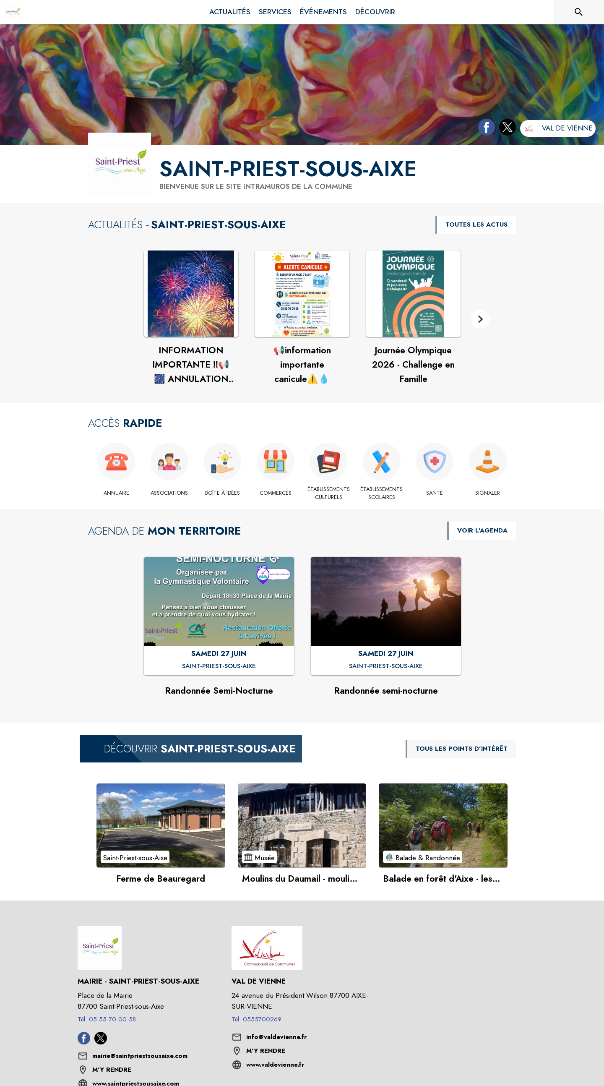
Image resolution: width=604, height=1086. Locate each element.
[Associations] (169, 493)
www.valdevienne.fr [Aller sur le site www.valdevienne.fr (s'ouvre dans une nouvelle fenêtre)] (275, 1064)
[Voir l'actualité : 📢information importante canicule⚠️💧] (302, 294)
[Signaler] (488, 493)
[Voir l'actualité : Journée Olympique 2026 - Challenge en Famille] (413, 294)
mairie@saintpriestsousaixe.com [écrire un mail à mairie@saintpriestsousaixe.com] (139, 1055)
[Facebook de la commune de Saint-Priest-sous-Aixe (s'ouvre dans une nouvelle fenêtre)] (484, 129)
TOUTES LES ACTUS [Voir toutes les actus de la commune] (476, 224)
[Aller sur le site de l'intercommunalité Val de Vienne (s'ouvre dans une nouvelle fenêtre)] (558, 128)
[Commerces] (275, 493)
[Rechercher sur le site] (578, 12)
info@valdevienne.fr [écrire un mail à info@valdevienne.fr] (276, 1037)
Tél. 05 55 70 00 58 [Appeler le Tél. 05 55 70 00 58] (107, 1019)
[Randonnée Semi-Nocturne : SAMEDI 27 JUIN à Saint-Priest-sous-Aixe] (219, 666)
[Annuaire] (116, 493)
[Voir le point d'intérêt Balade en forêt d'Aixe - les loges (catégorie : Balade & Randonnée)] (443, 825)
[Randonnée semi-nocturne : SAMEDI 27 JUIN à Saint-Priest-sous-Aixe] (386, 666)
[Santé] (434, 493)
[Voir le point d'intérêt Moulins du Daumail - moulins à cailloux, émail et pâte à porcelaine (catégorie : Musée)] (302, 825)
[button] (480, 319)
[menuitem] (230, 12)
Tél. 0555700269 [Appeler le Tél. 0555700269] (256, 1019)
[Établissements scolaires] (381, 493)
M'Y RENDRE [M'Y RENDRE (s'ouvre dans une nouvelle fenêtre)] (111, 1069)
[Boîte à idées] (222, 493)
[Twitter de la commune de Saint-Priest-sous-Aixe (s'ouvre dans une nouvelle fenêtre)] (505, 129)
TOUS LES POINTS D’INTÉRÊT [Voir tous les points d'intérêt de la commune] (462, 748)
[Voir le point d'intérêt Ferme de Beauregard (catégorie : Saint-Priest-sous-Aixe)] (160, 825)
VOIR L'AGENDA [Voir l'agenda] (482, 530)
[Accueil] (12, 12)
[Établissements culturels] (328, 493)
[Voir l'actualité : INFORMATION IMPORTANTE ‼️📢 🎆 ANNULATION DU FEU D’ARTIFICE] (191, 294)
